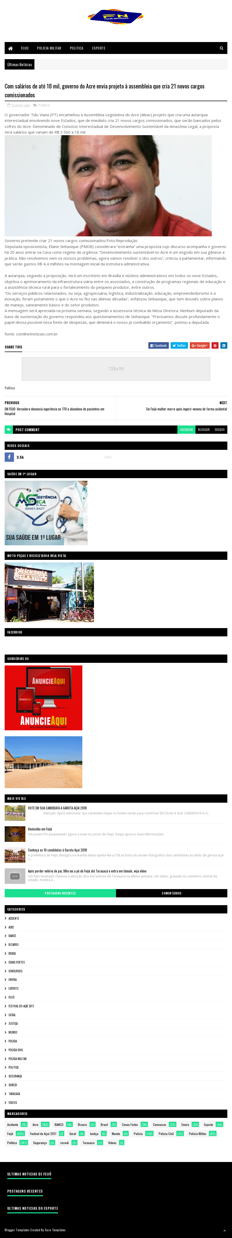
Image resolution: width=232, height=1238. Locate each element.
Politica (77, 48)
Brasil (12, 954)
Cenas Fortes (17, 963)
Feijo (25, 48)
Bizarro (14, 946)
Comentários (172, 894)
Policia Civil (16, 1051)
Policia (13, 1042)
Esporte (99, 48)
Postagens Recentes (60, 894)
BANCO (12, 937)
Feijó (12, 998)
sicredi (13, 1086)
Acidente (14, 919)
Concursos (15, 972)
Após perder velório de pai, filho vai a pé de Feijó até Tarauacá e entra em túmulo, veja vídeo (87, 872)
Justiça (13, 1024)
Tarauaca (14, 1094)
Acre (11, 928)
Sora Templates (55, 1231)
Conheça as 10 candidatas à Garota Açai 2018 (57, 851)
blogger (204, 430)
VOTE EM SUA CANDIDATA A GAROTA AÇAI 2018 (57, 808)
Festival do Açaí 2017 (21, 1007)
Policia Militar (49, 48)
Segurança (15, 1077)
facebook (186, 430)
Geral (12, 1016)
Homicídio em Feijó (40, 830)
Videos (13, 1103)
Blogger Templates (17, 1231)
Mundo (13, 1033)
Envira (13, 981)
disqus (220, 430)
